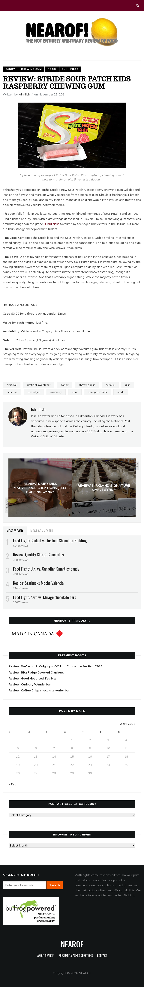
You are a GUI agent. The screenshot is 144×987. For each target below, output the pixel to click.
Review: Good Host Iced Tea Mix (32, 678)
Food (52, 69)
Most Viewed (15, 531)
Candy (10, 69)
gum (127, 385)
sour (75, 392)
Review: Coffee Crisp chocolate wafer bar (39, 690)
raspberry (56, 392)
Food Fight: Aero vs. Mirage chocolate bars (44, 597)
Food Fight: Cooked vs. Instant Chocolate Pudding (50, 540)
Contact (102, 956)
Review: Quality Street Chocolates (38, 554)
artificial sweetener (38, 385)
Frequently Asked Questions (76, 956)
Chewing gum (31, 69)
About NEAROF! (45, 956)
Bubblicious (51, 224)
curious (110, 385)
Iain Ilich (24, 94)
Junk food (70, 69)
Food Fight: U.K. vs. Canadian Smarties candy (46, 569)
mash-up (12, 392)
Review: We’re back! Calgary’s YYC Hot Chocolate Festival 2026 (56, 666)
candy (64, 385)
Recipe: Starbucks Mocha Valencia (38, 583)
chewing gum (87, 385)
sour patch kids (97, 392)
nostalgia (34, 392)
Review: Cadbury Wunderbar (30, 684)
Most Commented (41, 531)
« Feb (12, 784)
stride (120, 392)
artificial (11, 385)
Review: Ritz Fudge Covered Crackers (36, 672)
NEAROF (72, 944)
